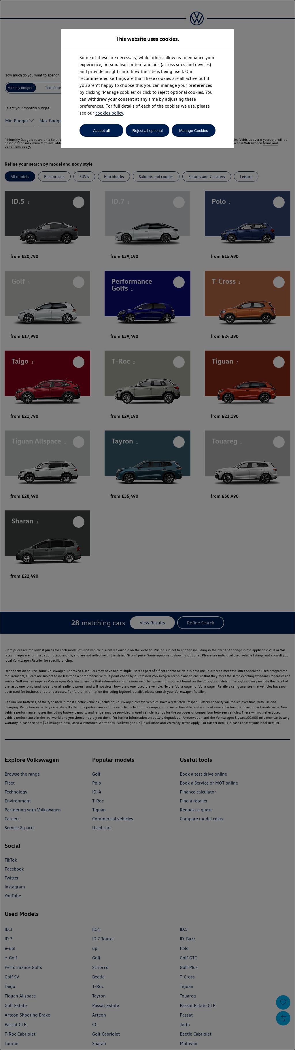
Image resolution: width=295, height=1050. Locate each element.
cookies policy (109, 113)
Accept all (101, 130)
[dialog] (147, 525)
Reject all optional (147, 130)
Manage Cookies (193, 130)
